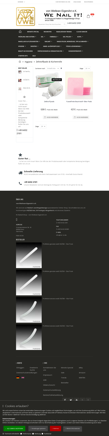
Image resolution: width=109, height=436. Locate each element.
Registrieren (88, 2)
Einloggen (77, 2)
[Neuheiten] (47, 31)
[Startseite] (20, 31)
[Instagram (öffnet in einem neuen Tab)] (88, 400)
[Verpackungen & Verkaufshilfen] (50, 51)
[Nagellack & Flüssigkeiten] (29, 41)
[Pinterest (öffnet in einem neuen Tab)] (82, 400)
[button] (72, 429)
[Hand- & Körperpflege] (52, 46)
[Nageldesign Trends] (64, 31)
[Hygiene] (22, 46)
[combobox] (51, 24)
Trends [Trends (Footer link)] (63, 378)
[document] (55, 419)
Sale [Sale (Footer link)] (62, 373)
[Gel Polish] (68, 36)
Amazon (82, 373)
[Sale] (34, 55)
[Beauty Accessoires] (25, 51)
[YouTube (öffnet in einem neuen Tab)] (76, 400)
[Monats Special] (33, 31)
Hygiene (28, 62)
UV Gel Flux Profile (27, 71)
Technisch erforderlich (12, 434)
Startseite (20, 61)
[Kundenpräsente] (75, 51)
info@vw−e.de (61, 235)
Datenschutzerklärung (52, 390)
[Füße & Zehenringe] (74, 46)
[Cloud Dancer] (81, 31)
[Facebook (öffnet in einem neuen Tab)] (65, 400)
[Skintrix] (34, 46)
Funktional (47, 434)
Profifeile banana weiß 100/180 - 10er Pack (58, 299)
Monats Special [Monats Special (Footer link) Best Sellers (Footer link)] (67, 368)
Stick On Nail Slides (27, 88)
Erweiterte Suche (34, 369)
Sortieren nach (40, 68)
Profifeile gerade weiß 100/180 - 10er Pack (58, 244)
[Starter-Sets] (23, 55)
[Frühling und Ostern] (27, 36)
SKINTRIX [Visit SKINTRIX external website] (82, 378)
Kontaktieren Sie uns (63, 2)
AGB (44, 380)
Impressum (47, 375)
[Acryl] (80, 36)
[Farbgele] (54, 36)
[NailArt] (48, 41)
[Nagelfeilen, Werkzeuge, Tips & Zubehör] (72, 41)
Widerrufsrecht (49, 385)
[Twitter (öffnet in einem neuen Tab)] (70, 400)
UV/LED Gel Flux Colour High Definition (27, 80)
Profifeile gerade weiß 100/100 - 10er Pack (58, 271)
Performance (27, 434)
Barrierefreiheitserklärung (53, 395)
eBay (81, 368)
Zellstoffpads (49, 101)
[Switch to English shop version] (23, 377)
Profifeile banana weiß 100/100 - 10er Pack (58, 326)
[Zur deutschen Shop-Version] (18, 377)
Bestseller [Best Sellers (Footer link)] (65, 383)
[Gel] (43, 36)
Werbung (38, 434)
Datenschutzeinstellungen (26, 373)
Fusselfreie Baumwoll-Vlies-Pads (79, 101)
